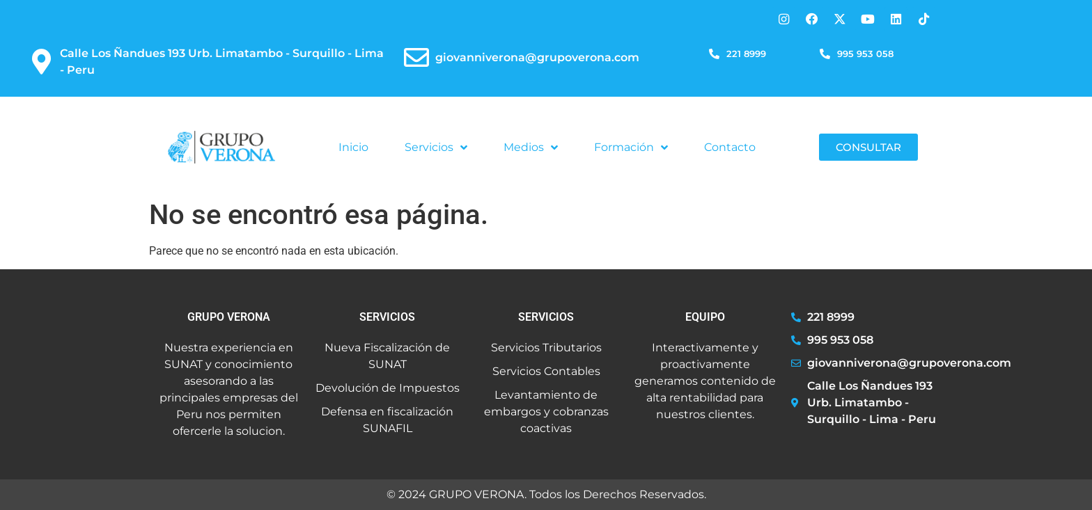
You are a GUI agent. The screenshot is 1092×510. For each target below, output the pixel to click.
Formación (631, 147)
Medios (531, 147)
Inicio (353, 147)
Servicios (436, 147)
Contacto (730, 147)
